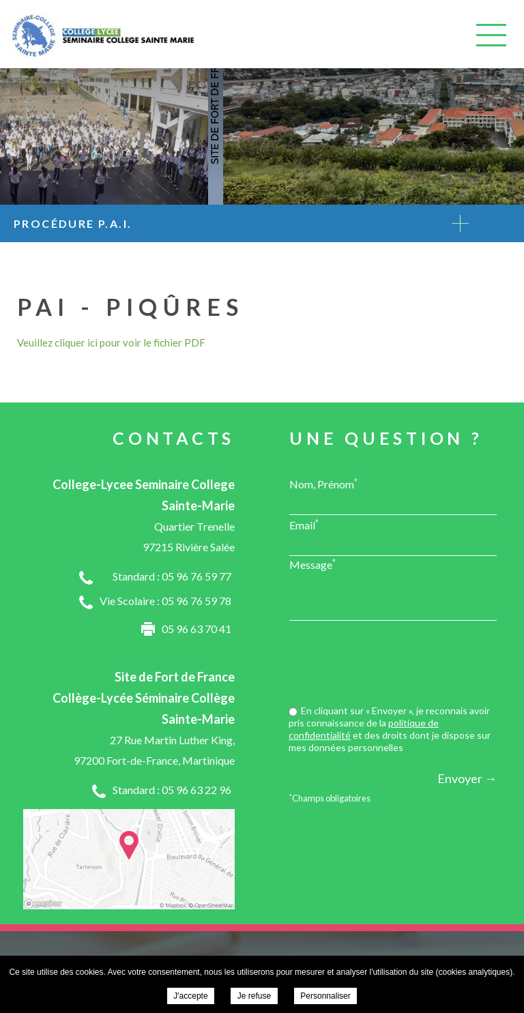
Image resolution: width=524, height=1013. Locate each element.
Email (304, 524)
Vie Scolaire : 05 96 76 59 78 (165, 600)
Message (312, 564)
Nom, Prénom (323, 483)
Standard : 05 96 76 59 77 (172, 576)
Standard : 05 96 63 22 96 (172, 789)
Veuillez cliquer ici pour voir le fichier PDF (111, 342)
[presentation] (393, 664)
